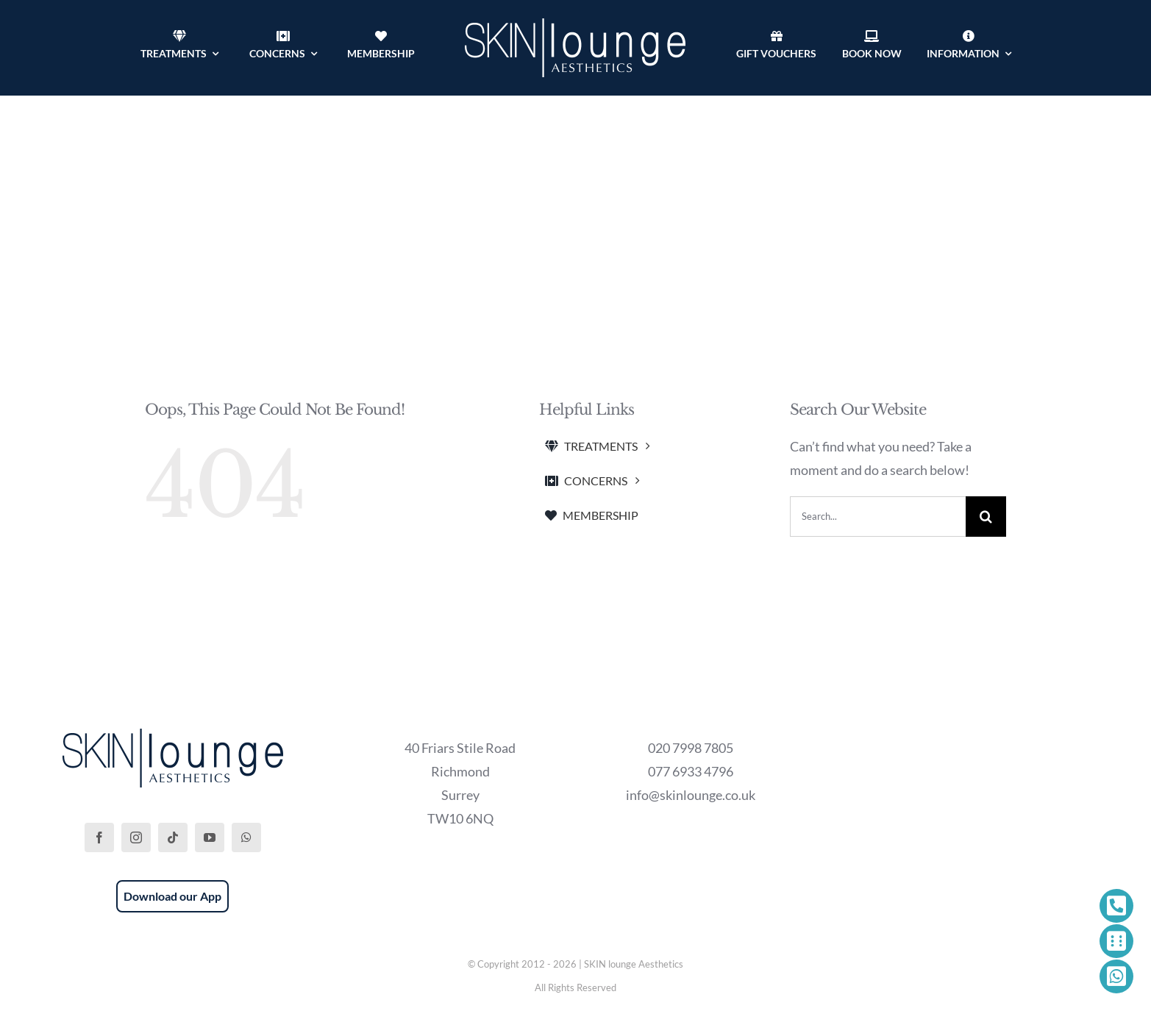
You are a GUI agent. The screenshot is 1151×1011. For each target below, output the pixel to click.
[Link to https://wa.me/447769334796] (1116, 976)
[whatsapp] (246, 837)
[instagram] (136, 837)
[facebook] (99, 837)
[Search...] (878, 516)
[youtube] (209, 837)
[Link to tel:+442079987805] (1116, 906)
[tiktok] (173, 837)
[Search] (986, 516)
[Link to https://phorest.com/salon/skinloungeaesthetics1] (1116, 941)
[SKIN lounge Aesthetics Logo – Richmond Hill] (575, 25)
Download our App (172, 896)
